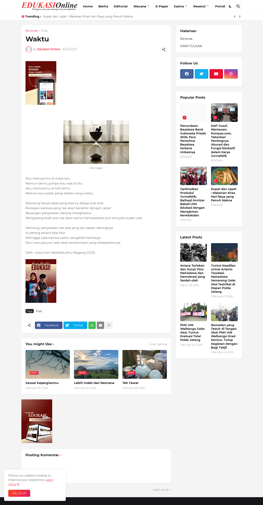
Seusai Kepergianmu (42, 383)
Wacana (139, 6)
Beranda (31, 31)
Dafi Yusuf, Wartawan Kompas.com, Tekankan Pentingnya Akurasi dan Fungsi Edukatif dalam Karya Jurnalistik (223, 141)
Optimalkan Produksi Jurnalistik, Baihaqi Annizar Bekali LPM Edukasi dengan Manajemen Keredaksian (192, 202)
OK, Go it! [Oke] (19, 493)
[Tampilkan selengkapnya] (109, 325)
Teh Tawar (130, 383)
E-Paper (162, 6)
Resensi (199, 6)
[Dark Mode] (230, 6)
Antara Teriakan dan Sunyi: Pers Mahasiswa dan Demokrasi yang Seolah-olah (192, 273)
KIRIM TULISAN (191, 46)
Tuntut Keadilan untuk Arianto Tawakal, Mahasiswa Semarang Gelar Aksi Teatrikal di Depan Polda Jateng (223, 279)
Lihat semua (158, 344)
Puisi (44, 31)
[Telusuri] (238, 6)
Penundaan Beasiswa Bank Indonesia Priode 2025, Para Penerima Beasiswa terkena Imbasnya (193, 139)
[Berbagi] (163, 49)
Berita (103, 6)
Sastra (179, 6)
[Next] (240, 16)
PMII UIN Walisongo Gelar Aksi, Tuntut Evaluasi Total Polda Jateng (192, 332)
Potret (220, 6)
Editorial (121, 6)
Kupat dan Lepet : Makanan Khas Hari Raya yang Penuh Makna (88, 16)
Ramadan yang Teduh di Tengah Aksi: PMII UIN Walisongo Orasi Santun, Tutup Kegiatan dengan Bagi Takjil (224, 336)
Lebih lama (160, 490)
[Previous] (235, 16)
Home (88, 6)
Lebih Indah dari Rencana (94, 383)
